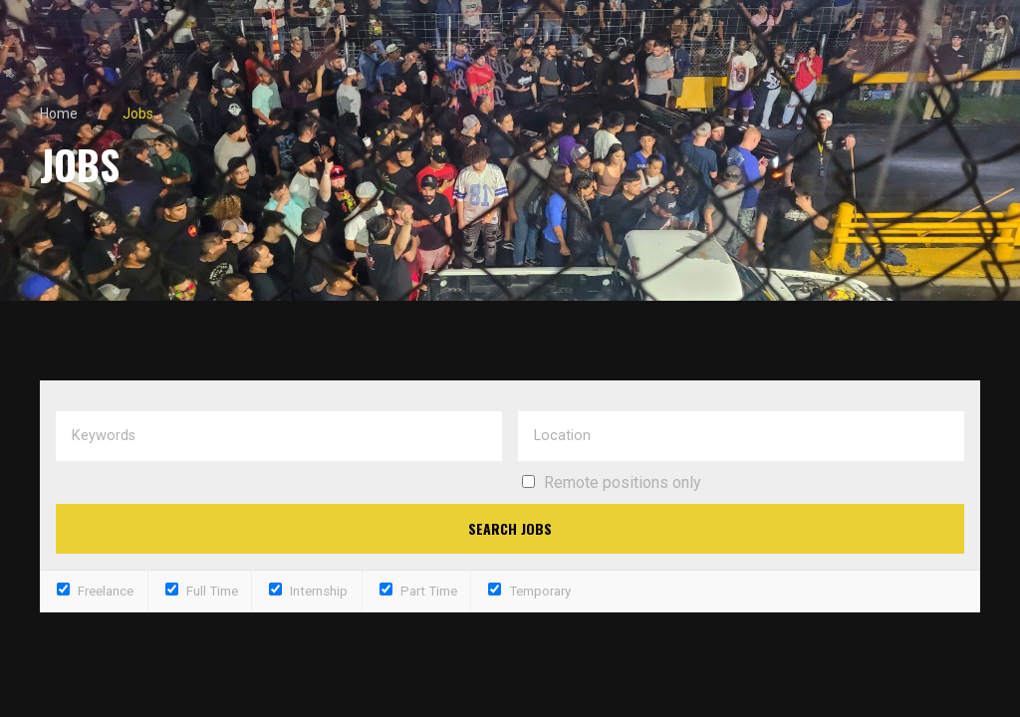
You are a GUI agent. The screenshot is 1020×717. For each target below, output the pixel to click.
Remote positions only (622, 482)
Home (59, 113)
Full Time (201, 591)
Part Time (418, 591)
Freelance (95, 591)
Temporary (529, 591)
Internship (308, 591)
